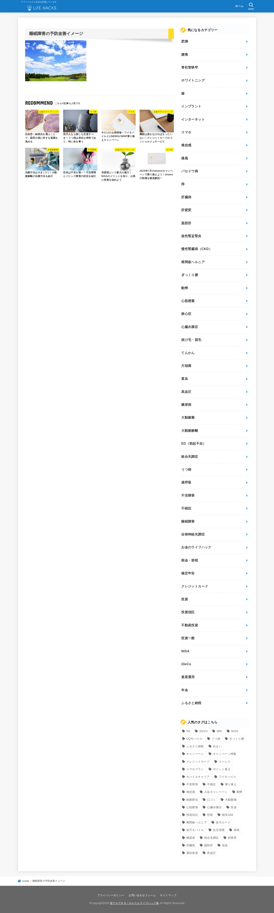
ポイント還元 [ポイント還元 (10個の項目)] (221, 769)
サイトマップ (168, 895)
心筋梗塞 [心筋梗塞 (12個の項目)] (192, 807)
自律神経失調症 (193, 534)
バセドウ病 (189, 171)
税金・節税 (189, 560)
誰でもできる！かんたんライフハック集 (134, 903)
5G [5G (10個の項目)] (188, 731)
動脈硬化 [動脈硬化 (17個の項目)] (192, 799)
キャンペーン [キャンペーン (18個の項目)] (195, 753)
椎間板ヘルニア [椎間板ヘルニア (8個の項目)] (196, 822)
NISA (185, 651)
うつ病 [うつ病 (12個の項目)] (215, 738)
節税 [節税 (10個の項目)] (237, 830)
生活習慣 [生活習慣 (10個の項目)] (219, 830)
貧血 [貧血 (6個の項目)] (225, 845)
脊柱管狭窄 (189, 67)
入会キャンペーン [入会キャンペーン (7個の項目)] (215, 792)
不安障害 (188, 495)
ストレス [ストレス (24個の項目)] (224, 761)
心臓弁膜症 (189, 327)
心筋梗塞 (188, 301)
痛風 (184, 158)
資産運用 (188, 677)
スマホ (186, 132)
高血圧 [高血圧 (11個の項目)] (211, 852)
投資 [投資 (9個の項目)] (234, 807)
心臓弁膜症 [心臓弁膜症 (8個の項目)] (214, 807)
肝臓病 (186, 197)
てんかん (188, 353)
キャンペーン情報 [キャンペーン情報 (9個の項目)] (224, 753)
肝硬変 (186, 210)
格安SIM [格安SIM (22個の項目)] (227, 814)
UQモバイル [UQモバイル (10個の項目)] (194, 738)
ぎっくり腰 (189, 275)
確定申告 (188, 573)
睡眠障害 (188, 521)
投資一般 (188, 638)
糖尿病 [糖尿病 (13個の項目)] (190, 837)
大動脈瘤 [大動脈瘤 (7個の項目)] (231, 799)
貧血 (184, 378)
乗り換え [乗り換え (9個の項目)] (231, 784)
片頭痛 (186, 365)
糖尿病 (186, 404)
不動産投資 (189, 625)
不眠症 (186, 508)
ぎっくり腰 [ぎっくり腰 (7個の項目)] (236, 738)
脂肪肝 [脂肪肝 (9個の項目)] (208, 845)
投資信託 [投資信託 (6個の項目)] (192, 814)
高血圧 (186, 391)
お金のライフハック (196, 547)
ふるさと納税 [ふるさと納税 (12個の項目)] (195, 746)
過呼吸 (186, 482)
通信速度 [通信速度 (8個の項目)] (192, 852)
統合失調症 (189, 456)
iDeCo (186, 664)
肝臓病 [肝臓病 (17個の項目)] (190, 845)
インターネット (193, 119)
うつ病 (186, 469)
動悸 (184, 288)
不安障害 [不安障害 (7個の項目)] (192, 784)
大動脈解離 (189, 430)
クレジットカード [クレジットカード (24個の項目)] (198, 761)
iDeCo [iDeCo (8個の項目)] (203, 731)
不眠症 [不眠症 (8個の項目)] (211, 784)
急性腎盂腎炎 (191, 236)
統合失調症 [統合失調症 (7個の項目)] (211, 837)
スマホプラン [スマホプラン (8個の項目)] (195, 769)
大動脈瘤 (188, 417)
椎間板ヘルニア (193, 262)
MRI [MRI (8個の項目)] (219, 731)
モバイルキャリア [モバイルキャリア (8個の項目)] (198, 776)
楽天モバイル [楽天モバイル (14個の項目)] (195, 830)
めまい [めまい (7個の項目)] (217, 746)
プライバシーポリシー (110, 895)
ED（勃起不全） (193, 443)
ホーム (239, 6)
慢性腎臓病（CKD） (196, 249)
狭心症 (186, 314)
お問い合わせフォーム (142, 895)
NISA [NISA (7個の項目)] (234, 731)
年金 (184, 690)
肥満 (184, 41)
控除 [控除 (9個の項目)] (210, 814)
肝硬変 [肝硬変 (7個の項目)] (232, 837)
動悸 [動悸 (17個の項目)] (240, 792)
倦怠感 (186, 145)
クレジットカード (194, 586)
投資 (184, 599)
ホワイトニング (193, 80)
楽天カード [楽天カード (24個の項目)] (223, 822)
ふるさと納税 (191, 703)
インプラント (191, 106)
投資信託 (188, 612)
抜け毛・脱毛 (191, 340)
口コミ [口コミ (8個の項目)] (211, 799)
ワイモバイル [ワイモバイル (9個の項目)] (227, 776)
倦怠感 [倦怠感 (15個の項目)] (190, 792)
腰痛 (184, 54)
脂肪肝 (186, 223)
